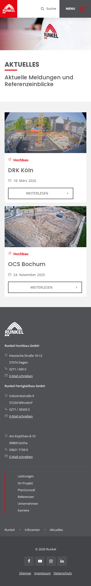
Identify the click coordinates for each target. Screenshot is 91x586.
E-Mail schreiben (21, 376)
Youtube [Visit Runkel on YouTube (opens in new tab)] (40, 561)
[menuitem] (48, 8)
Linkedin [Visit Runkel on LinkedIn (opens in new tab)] (62, 561)
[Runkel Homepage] (8, 8)
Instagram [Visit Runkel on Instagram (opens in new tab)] (51, 561)
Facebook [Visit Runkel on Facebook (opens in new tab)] (29, 561)
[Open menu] (75, 9)
